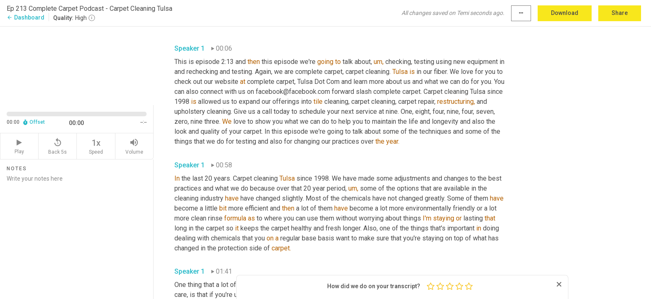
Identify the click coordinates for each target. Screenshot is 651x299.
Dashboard (25, 17)
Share (620, 13)
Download (564, 13)
